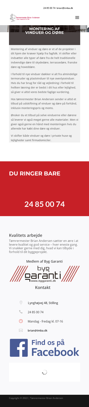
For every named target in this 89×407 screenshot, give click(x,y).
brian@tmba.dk (37, 330)
